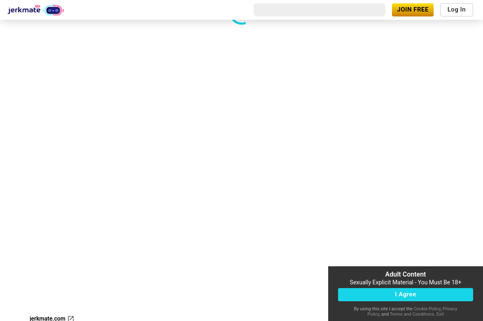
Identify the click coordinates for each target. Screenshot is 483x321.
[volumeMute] (12, 233)
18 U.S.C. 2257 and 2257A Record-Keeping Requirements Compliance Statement (133, 302)
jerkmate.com (52, 262)
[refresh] (71, 233)
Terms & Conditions (128, 314)
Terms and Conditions (412, 314)
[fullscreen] (32, 233)
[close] (350, 29)
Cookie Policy (427, 309)
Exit (440, 314)
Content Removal (52, 314)
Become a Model (79, 280)
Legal (88, 314)
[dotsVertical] (89, 233)
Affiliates (120, 280)
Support (40, 280)
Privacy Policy (178, 314)
